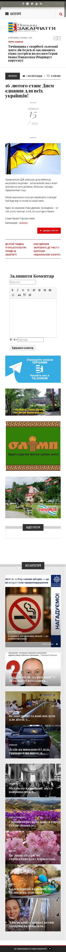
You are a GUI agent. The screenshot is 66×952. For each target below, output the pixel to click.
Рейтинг (54, 75)
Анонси (23, 222)
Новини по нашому (17, 817)
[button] (12, 290)
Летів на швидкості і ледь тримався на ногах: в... (29, 751)
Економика (13, 712)
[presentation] (12, 290)
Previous (55, 38)
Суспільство (15, 632)
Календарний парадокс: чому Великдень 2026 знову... (32, 890)
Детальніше (50, 643)
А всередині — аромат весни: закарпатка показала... (31, 924)
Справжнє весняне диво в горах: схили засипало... (35, 823)
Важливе (12, 851)
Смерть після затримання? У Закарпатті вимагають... (32, 679)
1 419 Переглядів (32, 75)
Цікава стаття (49, 231)
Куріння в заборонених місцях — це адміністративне (28, 637)
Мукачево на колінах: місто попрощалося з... (30, 790)
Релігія (12, 884)
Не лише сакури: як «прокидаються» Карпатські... (33, 857)
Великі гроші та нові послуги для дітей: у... (32, 718)
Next (59, 38)
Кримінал (13, 745)
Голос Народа (14, 673)
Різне (11, 918)
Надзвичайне (14, 784)
